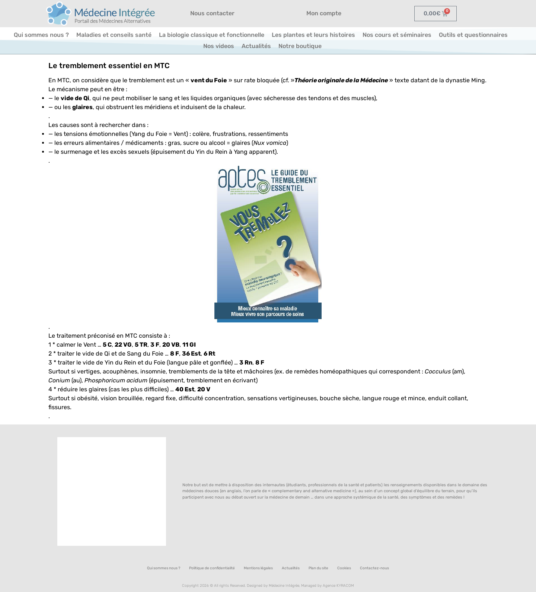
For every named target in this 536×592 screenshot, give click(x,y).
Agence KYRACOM (338, 585)
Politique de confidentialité (212, 568)
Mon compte (323, 13)
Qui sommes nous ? (41, 34)
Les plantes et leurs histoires (313, 34)
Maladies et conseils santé (113, 34)
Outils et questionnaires (473, 34)
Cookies (344, 568)
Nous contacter (212, 13)
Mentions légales (258, 568)
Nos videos (218, 46)
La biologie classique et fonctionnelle (211, 34)
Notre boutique (300, 46)
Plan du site (318, 568)
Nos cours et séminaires (397, 34)
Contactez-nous (374, 568)
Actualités (256, 46)
